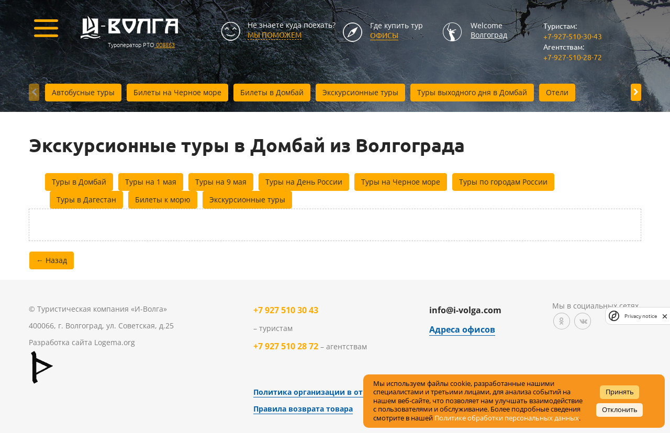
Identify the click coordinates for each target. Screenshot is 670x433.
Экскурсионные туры (360, 92)
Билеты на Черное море (177, 92)
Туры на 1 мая (150, 182)
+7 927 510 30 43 (285, 310)
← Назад (51, 260)
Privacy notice (640, 316)
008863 (164, 44)
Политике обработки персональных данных (506, 418)
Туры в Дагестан (86, 199)
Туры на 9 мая (221, 182)
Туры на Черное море (400, 182)
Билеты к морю (163, 199)
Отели (557, 92)
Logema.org (114, 342)
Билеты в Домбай (272, 92)
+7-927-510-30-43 (572, 36)
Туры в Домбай (79, 182)
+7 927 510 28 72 (285, 346)
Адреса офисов (462, 329)
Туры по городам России (503, 182)
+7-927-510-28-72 (572, 57)
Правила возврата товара (303, 409)
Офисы (384, 35)
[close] (665, 316)
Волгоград (489, 35)
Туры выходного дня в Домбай (472, 92)
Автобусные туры (83, 92)
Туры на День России (303, 182)
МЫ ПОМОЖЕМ (275, 34)
